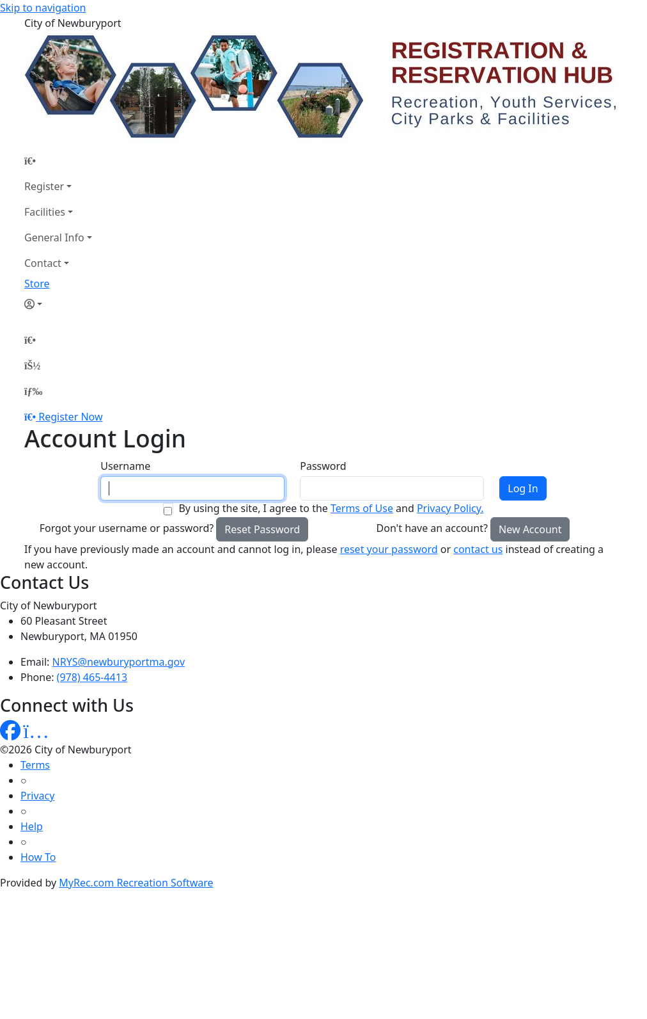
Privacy (37, 796)
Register (44, 186)
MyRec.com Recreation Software (136, 883)
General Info (54, 237)
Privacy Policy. (450, 508)
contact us (478, 549)
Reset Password (262, 529)
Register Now (70, 417)
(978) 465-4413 (92, 677)
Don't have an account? (432, 528)
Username (125, 466)
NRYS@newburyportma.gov (118, 662)
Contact (42, 263)
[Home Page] (58, 160)
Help (31, 826)
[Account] (58, 304)
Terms (35, 765)
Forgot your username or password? (127, 528)
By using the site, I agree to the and (330, 508)
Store (37, 284)
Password (323, 466)
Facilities (44, 212)
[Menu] (33, 391)
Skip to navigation (43, 8)
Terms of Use (362, 508)
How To (38, 857)
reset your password (389, 549)
